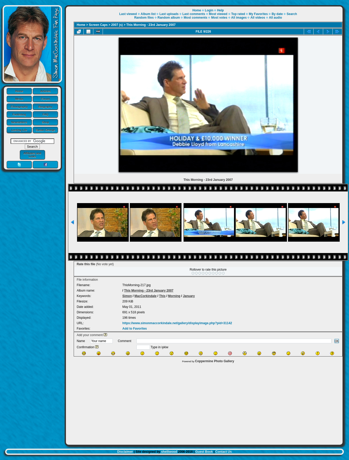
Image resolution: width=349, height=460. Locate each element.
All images (239, 17)
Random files (144, 17)
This (162, 296)
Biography (45, 106)
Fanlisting (19, 114)
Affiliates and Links (32, 155)
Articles (45, 91)
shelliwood (169, 452)
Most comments (195, 17)
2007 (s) (117, 25)
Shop (45, 122)
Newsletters (19, 122)
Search (292, 14)
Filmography (19, 106)
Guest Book (204, 452)
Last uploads (169, 14)
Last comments (193, 14)
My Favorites (258, 14)
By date (277, 14)
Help (220, 10)
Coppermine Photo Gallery (214, 361)
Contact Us (223, 452)
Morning (174, 296)
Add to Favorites (134, 328)
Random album (168, 17)
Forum (45, 98)
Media (19, 98)
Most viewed (218, 14)
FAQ (45, 114)
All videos (258, 17)
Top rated (238, 14)
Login (209, 10)
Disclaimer (125, 452)
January (189, 296)
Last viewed (128, 14)
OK (337, 341)
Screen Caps (98, 25)
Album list (148, 14)
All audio (275, 17)
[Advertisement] (204, 402)
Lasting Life (19, 129)
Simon (127, 296)
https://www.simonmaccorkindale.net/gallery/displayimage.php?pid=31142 (177, 323)
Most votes (219, 17)
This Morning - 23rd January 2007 (151, 25)
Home (19, 91)
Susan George (45, 129)
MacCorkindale (145, 296)
